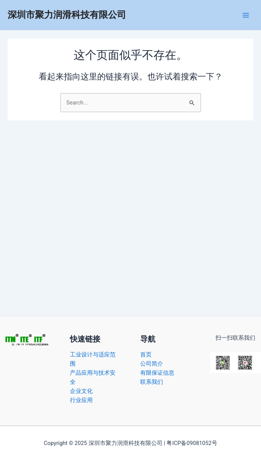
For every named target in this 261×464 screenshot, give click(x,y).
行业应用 (81, 400)
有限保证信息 (157, 372)
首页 (146, 354)
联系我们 (151, 381)
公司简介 (151, 363)
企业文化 (81, 391)
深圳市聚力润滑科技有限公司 (67, 15)
